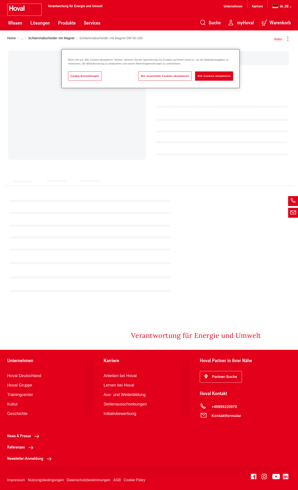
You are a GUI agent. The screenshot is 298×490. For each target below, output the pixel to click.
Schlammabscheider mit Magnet (51, 38)
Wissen (15, 22)
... (22, 38)
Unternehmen (233, 6)
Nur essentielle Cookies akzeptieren (165, 76)
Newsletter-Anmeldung (30, 458)
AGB (117, 480)
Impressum (16, 480)
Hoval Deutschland (24, 375)
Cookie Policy (135, 480)
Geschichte (17, 413)
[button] (221, 377)
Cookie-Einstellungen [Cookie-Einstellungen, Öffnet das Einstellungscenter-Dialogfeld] (85, 76)
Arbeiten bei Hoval (120, 375)
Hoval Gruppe (19, 385)
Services (92, 22)
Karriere (257, 6)
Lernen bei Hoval (119, 385)
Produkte (67, 22)
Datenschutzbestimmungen (88, 480)
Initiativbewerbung (120, 413)
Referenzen (21, 447)
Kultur (12, 404)
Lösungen (40, 22)
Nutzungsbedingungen (46, 480)
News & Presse (24, 436)
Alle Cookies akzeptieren (214, 76)
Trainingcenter (20, 394)
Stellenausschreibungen (125, 404)
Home (11, 38)
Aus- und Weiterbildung (125, 394)
